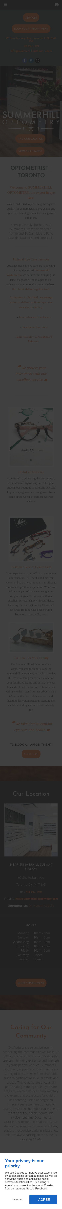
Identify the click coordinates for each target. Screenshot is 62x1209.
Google (30, 1188)
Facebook (41, 1188)
